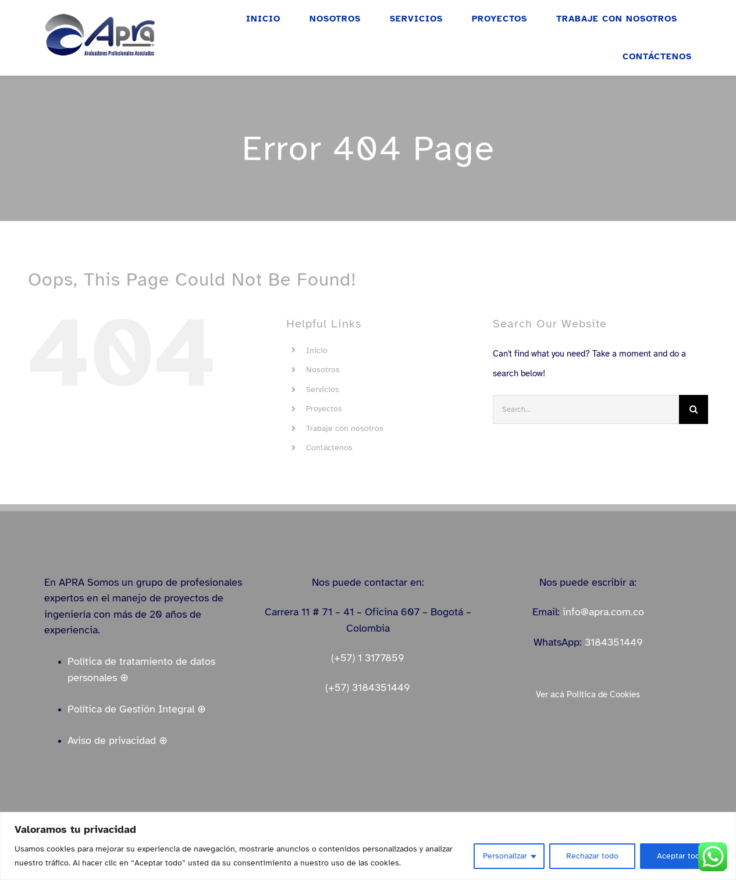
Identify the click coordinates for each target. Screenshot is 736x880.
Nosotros (323, 370)
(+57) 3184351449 (367, 687)
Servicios (322, 389)
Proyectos (324, 409)
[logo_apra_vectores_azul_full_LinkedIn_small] (99, 17)
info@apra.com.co (603, 611)
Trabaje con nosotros (344, 428)
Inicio (317, 350)
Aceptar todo (681, 856)
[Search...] (586, 409)
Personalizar (505, 856)
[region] (368, 846)
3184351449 (614, 642)
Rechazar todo (592, 856)
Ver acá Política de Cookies (588, 694)
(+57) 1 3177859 (367, 657)
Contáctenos (329, 448)
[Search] (693, 409)
